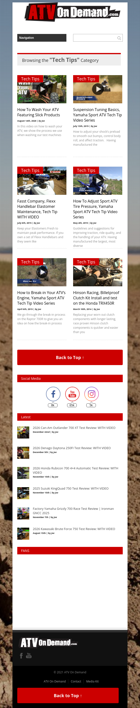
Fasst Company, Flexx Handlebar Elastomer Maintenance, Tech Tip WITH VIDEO (37, 209)
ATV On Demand (55, 681)
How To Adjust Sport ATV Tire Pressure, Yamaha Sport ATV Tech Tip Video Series (95, 209)
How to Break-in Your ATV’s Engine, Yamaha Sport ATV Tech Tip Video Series (41, 298)
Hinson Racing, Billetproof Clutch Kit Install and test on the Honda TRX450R (96, 298)
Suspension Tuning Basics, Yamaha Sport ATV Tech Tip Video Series (97, 115)
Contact (76, 681)
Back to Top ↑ (70, 357)
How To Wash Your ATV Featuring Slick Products (38, 112)
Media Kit (92, 681)
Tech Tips (30, 79)
